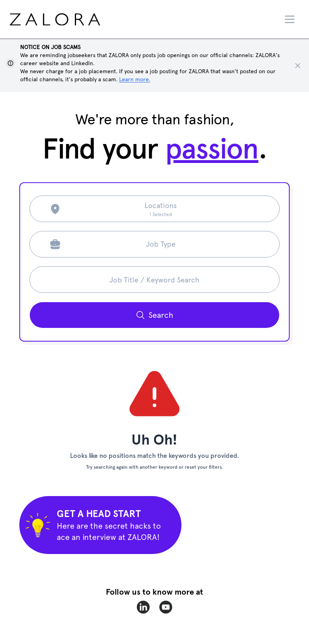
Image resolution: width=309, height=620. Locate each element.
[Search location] (160, 209)
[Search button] (154, 315)
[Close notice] (297, 65)
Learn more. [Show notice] (134, 79)
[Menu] (289, 19)
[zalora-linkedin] (143, 607)
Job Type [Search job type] (160, 244)
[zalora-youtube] (165, 607)
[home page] (70, 19)
